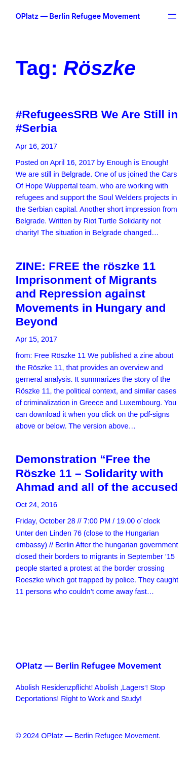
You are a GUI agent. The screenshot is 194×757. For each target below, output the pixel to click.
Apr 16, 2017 (36, 146)
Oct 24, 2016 (36, 505)
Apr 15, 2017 (36, 339)
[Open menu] (172, 16)
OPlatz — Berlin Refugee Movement (78, 16)
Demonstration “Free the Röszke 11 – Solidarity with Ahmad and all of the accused (97, 472)
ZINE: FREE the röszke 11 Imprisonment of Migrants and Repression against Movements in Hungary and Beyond (91, 293)
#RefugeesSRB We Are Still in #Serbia (97, 121)
